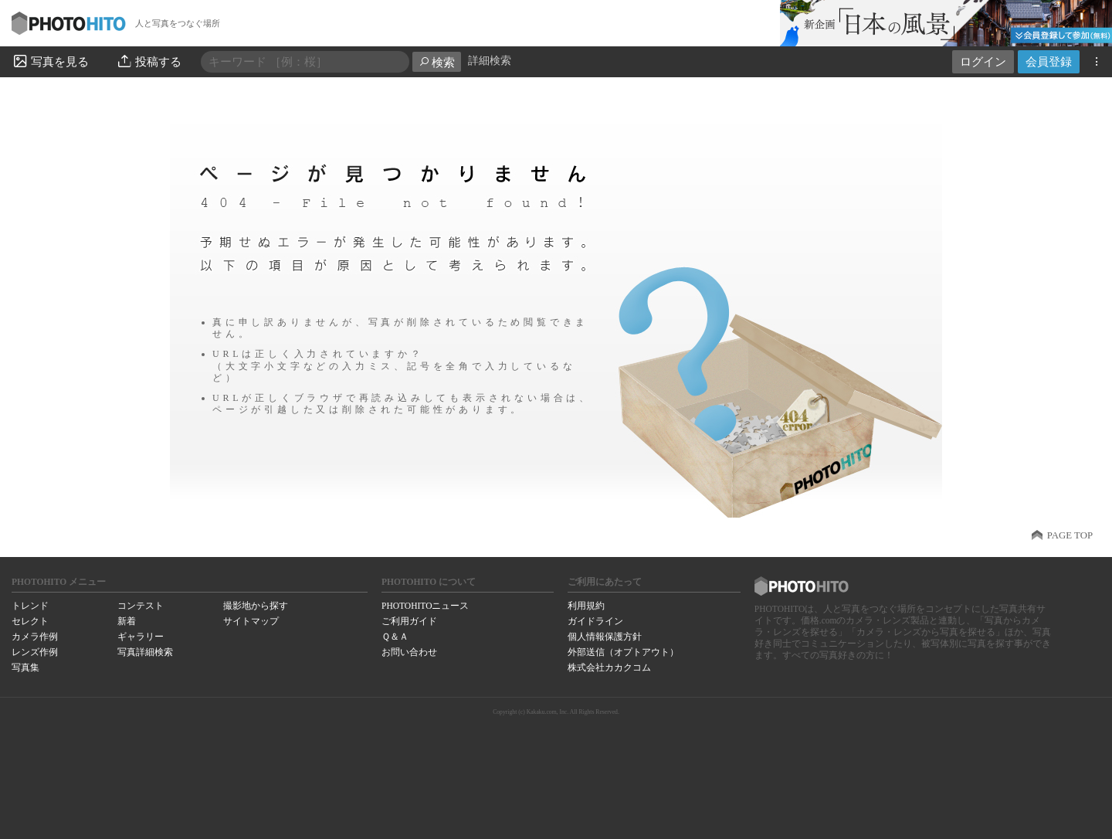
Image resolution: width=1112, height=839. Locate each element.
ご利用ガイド (409, 621)
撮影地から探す (255, 605)
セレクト (30, 621)
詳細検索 (489, 60)
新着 (126, 621)
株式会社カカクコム (609, 667)
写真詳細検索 (145, 652)
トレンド (30, 605)
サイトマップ (251, 621)
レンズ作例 (35, 652)
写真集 (25, 667)
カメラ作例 (35, 636)
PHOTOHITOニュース (425, 605)
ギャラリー (140, 636)
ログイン (983, 61)
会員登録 (1049, 61)
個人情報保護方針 (605, 636)
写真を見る (50, 61)
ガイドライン (595, 621)
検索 (437, 62)
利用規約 (586, 605)
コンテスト (140, 605)
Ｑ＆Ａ (395, 636)
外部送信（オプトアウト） (623, 652)
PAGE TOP (1070, 535)
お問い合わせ (409, 652)
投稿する (148, 61)
